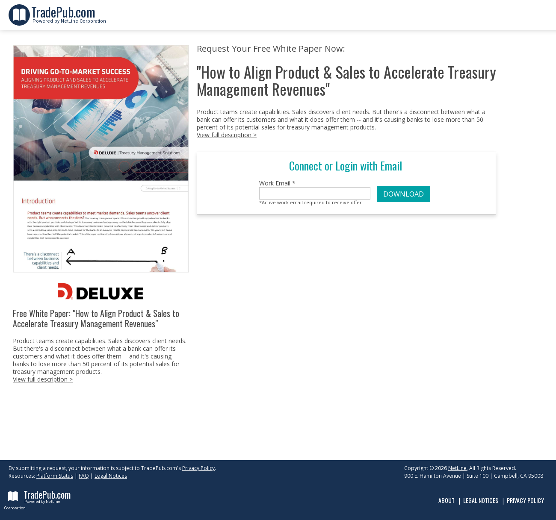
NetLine (457, 468)
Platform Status (54, 475)
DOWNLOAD (403, 194)
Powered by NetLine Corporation (68, 18)
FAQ (84, 475)
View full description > (43, 379)
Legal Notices (111, 475)
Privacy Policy (198, 468)
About (446, 500)
